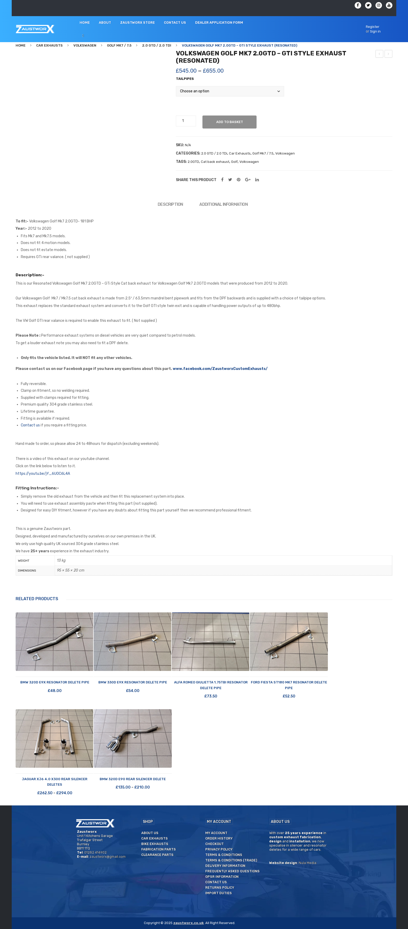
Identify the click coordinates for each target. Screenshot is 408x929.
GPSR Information (222, 877)
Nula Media (307, 863)
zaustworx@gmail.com (108, 856)
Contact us (30, 425)
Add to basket (229, 122)
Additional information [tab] (223, 204)
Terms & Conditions (223, 855)
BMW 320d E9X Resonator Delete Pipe (54, 682)
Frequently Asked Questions (232, 871)
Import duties (218, 893)
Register (372, 27)
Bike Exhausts (154, 844)
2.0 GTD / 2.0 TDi (156, 45)
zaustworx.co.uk (188, 923)
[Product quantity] (185, 121)
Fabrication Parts (158, 849)
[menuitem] (85, 22)
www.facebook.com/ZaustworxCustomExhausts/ (220, 369)
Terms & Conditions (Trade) (231, 860)
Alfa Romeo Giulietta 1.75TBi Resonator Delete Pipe (211, 685)
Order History (219, 838)
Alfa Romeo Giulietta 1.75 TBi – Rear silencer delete (379, 55)
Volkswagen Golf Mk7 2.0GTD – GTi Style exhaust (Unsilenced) (388, 55)
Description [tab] (170, 204)
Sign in (375, 31)
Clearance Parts (157, 855)
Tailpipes (185, 79)
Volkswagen (84, 45)
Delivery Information (225, 866)
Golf (234, 162)
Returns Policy (219, 887)
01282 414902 (95, 852)
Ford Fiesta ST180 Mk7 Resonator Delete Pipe (289, 685)
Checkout (214, 844)
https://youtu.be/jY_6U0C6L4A (43, 473)
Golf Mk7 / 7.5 (119, 45)
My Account (216, 833)
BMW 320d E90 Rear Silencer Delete (133, 779)
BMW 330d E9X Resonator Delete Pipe (132, 682)
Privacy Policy (219, 849)
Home (21, 45)
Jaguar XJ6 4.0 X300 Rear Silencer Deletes (54, 781)
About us (149, 833)
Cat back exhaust (215, 162)
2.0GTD (193, 162)
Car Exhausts (49, 45)
